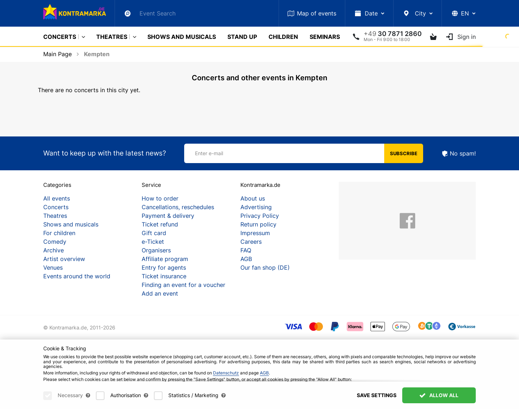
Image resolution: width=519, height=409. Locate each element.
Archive (53, 250)
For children (59, 233)
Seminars (325, 36)
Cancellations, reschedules (178, 207)
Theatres (111, 36)
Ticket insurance (164, 276)
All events (56, 198)
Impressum (255, 233)
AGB (246, 258)
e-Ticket (153, 241)
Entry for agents (164, 267)
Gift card (154, 233)
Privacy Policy (259, 215)
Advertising (256, 207)
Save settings (376, 395)
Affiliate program (165, 258)
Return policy (258, 224)
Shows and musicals (181, 36)
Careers (251, 241)
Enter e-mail (209, 153)
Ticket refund (160, 224)
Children (283, 36)
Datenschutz (226, 373)
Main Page (57, 54)
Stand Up (242, 36)
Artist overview (64, 258)
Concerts (59, 36)
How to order (160, 198)
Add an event (160, 293)
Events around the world (76, 276)
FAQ (245, 250)
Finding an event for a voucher (183, 284)
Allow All (439, 395)
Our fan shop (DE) (265, 267)
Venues (53, 267)
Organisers (156, 250)
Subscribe (403, 153)
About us (252, 198)
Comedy (54, 241)
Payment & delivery (168, 215)
